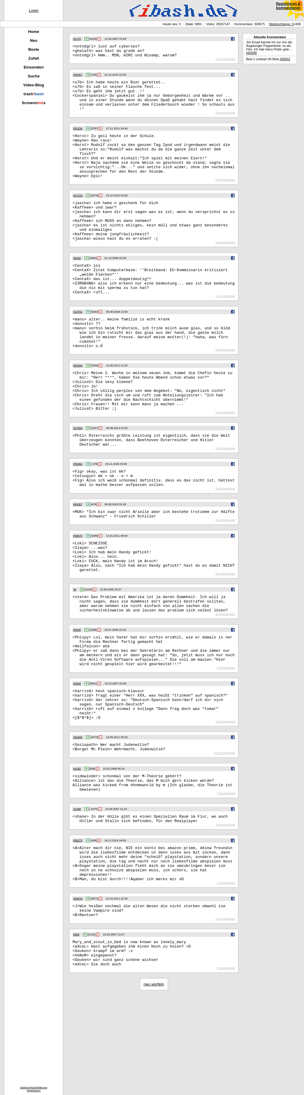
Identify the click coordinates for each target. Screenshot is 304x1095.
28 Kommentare (225, 121)
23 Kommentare (225, 197)
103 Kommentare (224, 831)
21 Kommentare (225, 1012)
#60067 (77, 556)
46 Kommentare (225, 574)
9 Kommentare (226, 738)
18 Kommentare (225, 388)
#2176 (77, 38)
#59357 (77, 77)
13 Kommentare (225, 61)
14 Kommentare (225, 268)
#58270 (77, 924)
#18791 (77, 343)
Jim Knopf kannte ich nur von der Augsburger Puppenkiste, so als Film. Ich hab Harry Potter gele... (269, 47)
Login (34, 10)
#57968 (77, 474)
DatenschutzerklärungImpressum (33, 1089)
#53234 (77, 137)
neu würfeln (154, 1083)
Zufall (33, 58)
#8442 (77, 283)
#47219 (77, 213)
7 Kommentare (226, 875)
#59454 (77, 512)
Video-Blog (33, 85)
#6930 (77, 693)
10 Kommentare (225, 458)
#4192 (77, 847)
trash (33, 94)
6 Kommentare (226, 1066)
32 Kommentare (225, 541)
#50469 (77, 813)
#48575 (77, 590)
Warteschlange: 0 (281, 24)
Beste (33, 49)
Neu (33, 40)
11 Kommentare (225, 328)
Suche (33, 76)
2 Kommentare (226, 973)
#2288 (77, 890)
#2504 (77, 753)
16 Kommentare (225, 798)
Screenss (33, 103)
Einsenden (34, 67)
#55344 (77, 403)
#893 (76, 1027)
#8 (74, 650)
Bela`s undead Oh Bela (268, 59)
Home (33, 31)
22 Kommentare (225, 497)
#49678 (77, 989)
